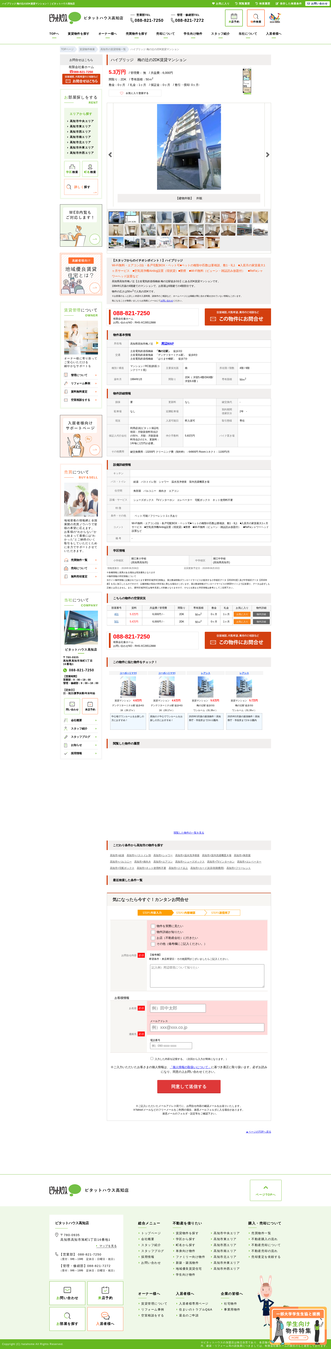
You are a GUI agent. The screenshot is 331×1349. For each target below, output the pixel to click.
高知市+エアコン (163, 861)
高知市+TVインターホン (221, 861)
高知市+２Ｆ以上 (178, 868)
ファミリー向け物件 (190, 1256)
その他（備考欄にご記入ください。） (179, 944)
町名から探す (185, 1245)
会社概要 (76, 720)
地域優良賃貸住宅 (189, 1268)
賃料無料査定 (79, 391)
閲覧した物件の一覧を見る (189, 832)
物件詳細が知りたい (167, 932)
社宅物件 (230, 1303)
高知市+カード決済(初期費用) (207, 868)
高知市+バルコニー (121, 861)
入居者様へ (274, 33)
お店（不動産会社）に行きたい (174, 938)
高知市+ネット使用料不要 (151, 868)
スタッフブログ (80, 736)
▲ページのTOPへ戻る (258, 1131)
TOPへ (54, 33)
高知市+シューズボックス (190, 861)
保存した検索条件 (289, 3)
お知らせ (76, 745)
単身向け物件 (185, 1251)
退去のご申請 (189, 1315)
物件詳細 (261, 614)
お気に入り (242, 614)
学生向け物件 (193, 33)
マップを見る (108, 1245)
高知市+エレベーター (249, 861)
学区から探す (185, 1239)
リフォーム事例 (80, 383)
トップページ (151, 1233)
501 (116, 621)
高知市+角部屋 (242, 855)
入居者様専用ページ (194, 1303)
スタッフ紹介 (220, 33)
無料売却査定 (79, 576)
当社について (248, 33)
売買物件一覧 (79, 560)
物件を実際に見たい (167, 926)
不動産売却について (266, 1245)
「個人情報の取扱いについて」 (190, 1067)
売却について (165, 33)
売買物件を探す (137, 33)
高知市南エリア (80, 137)
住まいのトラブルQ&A (195, 1309)
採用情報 (76, 753)
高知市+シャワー (163, 855)
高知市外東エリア (82, 147)
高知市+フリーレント (239, 868)
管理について (79, 375)
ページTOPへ (266, 1194)
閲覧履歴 (242, 3)
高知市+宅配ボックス (122, 868)
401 (116, 614)
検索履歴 (262, 3)
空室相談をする (80, 399)
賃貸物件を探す (79, 33)
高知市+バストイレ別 (139, 855)
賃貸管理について (154, 1303)
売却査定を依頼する (266, 1256)
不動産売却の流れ (264, 1251)
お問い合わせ (166, 300)
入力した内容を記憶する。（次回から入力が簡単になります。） (189, 1059)
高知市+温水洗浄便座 (187, 855)
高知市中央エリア (82, 121)
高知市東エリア (80, 126)
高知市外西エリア (82, 152)
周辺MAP (167, 343)
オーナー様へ (107, 33)
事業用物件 (232, 1309)
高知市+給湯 (117, 855)
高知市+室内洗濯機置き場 (216, 855)
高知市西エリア (80, 131)
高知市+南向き (142, 861)
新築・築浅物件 (187, 1262)
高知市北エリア (80, 142)
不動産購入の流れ (264, 1239)
